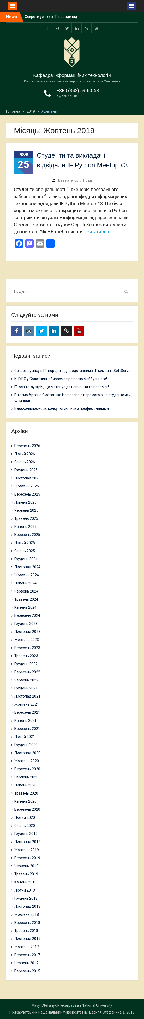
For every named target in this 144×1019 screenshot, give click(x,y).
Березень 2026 (27, 446)
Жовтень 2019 (26, 850)
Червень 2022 (26, 680)
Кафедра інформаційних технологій (72, 75)
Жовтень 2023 (26, 640)
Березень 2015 (27, 971)
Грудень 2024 (26, 559)
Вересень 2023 (27, 648)
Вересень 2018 (27, 922)
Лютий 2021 (24, 737)
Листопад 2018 (27, 906)
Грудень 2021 (26, 688)
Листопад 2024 (27, 567)
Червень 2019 (26, 866)
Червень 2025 (26, 510)
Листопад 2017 (27, 939)
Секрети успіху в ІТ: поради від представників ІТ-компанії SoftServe (72, 371)
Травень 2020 (26, 793)
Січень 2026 (24, 462)
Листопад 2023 (27, 632)
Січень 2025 (24, 551)
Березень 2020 (27, 809)
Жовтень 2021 (26, 704)
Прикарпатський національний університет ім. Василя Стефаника (65, 1012)
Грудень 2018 (26, 898)
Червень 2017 (26, 963)
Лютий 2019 (24, 890)
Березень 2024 (27, 615)
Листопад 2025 (27, 478)
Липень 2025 (25, 502)
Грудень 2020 (26, 745)
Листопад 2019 (27, 842)
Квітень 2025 (25, 526)
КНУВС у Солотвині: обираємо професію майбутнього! (60, 379)
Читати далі (98, 231)
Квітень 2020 (25, 801)
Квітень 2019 (25, 882)
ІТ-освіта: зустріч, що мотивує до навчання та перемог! (61, 387)
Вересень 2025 (27, 494)
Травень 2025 (26, 518)
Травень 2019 (26, 874)
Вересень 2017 (27, 955)
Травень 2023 (26, 656)
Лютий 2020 (24, 817)
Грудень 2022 (26, 664)
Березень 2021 (27, 729)
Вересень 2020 (27, 769)
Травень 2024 (26, 599)
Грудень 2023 (26, 623)
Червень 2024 (26, 591)
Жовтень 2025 (26, 486)
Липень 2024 (25, 583)
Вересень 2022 (27, 672)
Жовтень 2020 (26, 761)
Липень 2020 (25, 785)
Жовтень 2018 (26, 914)
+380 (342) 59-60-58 (78, 90)
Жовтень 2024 (26, 575)
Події (87, 180)
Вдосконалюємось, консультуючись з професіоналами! (62, 408)
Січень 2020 (24, 825)
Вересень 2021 (27, 712)
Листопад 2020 (27, 753)
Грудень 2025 (26, 470)
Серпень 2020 (26, 777)
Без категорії (69, 180)
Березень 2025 (27, 535)
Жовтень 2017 (26, 947)
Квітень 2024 (25, 607)
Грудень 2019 (26, 834)
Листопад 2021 (27, 696)
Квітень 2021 (25, 720)
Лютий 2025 (24, 543)
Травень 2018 (26, 931)
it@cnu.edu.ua (67, 96)
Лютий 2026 (24, 454)
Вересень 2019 (27, 858)
